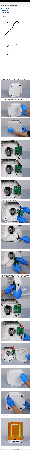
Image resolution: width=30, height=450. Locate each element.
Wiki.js (20, 449)
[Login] (29, 1)
